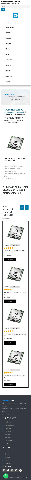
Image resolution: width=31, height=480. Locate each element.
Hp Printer (6, 437)
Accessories (9, 60)
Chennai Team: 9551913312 (10, 3)
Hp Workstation (8, 425)
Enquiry (7, 81)
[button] (22, 207)
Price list (6, 463)
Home (7, 94)
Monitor (7, 49)
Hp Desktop (7, 434)
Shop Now (10, 260)
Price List (8, 65)
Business (8, 43)
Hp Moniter (6, 428)
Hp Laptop (6, 431)
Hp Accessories (8, 444)
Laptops (7, 33)
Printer (7, 54)
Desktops (8, 38)
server (12, 94)
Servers (7, 22)
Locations (8, 76)
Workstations (9, 27)
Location (6, 457)
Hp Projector (7, 441)
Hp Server (6, 422)
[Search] (15, 6)
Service (7, 70)
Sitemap (24, 477)
